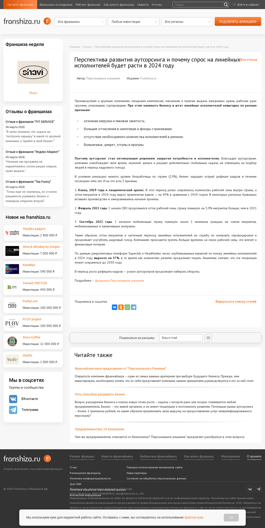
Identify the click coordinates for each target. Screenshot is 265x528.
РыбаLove (30, 301)
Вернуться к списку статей (236, 301)
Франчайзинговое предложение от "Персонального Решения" (120, 368)
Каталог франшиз (20, 4)
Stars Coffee (31, 337)
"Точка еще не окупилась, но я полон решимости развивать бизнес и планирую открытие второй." (31, 196)
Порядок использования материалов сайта (154, 467)
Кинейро (29, 265)
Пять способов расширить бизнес (100, 394)
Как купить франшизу (119, 4)
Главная (75, 46)
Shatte (27, 355)
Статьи (87, 46)
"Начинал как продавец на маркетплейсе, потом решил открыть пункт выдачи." (31, 166)
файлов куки (194, 517)
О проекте (254, 456)
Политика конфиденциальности (90, 478)
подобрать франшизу (238, 22)
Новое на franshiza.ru (28, 217)
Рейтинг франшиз (88, 4)
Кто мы (157, 4)
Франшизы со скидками (56, 4)
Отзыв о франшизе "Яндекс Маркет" (33, 152)
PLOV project (32, 319)
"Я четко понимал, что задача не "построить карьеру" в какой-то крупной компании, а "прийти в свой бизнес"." (33, 136)
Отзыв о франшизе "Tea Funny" (28, 181)
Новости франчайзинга (117, 456)
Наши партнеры (137, 473)
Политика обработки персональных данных (98, 489)
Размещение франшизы (85, 473)
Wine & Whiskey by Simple (41, 247)
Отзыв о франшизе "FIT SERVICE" (30, 121)
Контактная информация (85, 495)
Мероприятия (230, 456)
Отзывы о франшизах (29, 111)
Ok (231, 518)
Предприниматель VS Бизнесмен (99, 429)
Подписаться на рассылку (160, 337)
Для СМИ (75, 484)
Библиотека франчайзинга (158, 456)
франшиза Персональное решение (119, 280)
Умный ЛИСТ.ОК (35, 283)
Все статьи (248, 60)
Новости (143, 4)
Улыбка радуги (34, 228)
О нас (73, 467)
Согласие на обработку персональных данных (156, 478)
